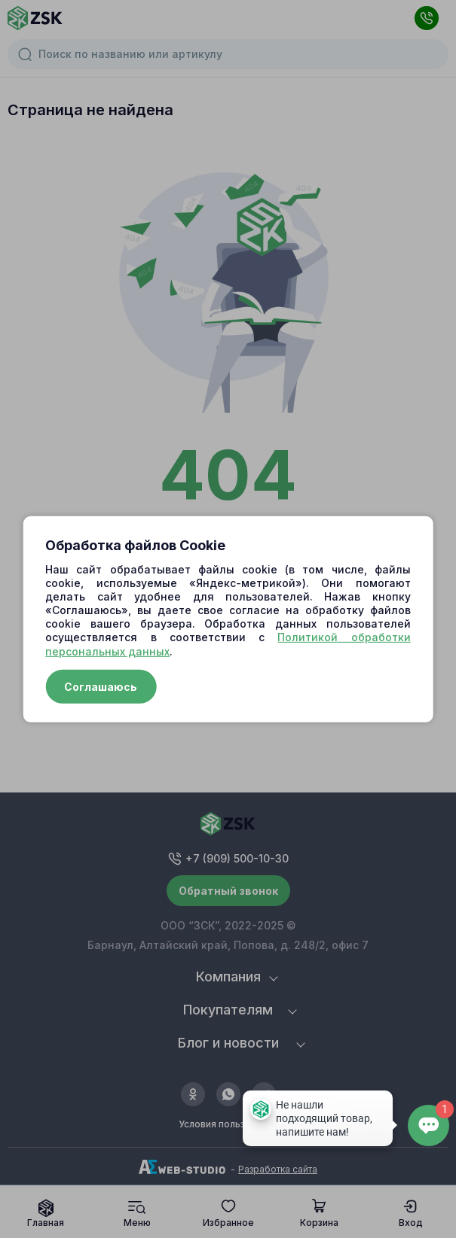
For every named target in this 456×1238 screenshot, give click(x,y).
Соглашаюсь (100, 686)
